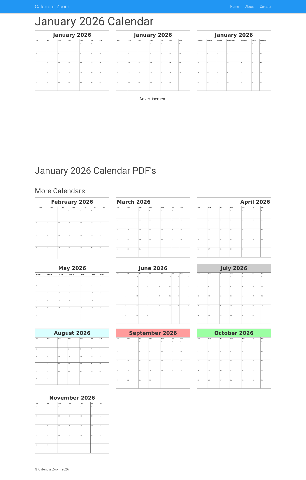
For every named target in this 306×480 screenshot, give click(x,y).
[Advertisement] (153, 132)
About (249, 7)
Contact (265, 7)
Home (234, 7)
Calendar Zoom (52, 7)
